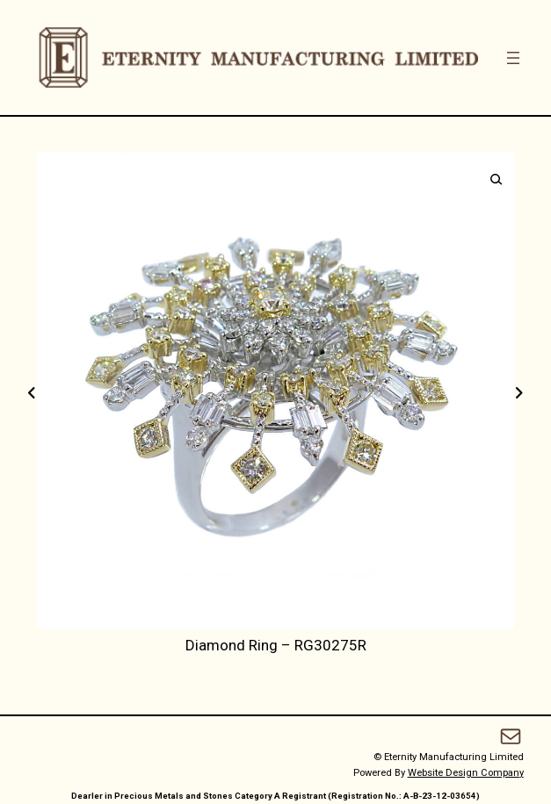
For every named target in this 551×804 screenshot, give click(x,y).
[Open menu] (513, 57)
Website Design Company (466, 773)
